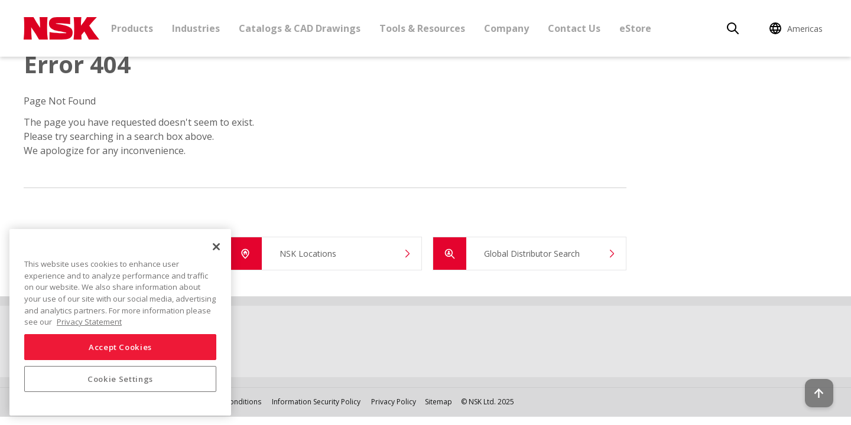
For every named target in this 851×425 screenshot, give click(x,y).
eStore (635, 28)
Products (132, 28)
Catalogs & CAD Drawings (299, 28)
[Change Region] (797, 28)
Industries (196, 28)
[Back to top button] (813, 382)
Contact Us (574, 28)
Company (506, 28)
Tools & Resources (422, 28)
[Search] (733, 28)
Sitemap (438, 402)
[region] (120, 322)
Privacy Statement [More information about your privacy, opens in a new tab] (89, 321)
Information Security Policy (316, 402)
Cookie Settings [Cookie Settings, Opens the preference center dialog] (120, 379)
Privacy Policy (393, 402)
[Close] (216, 247)
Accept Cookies (120, 347)
